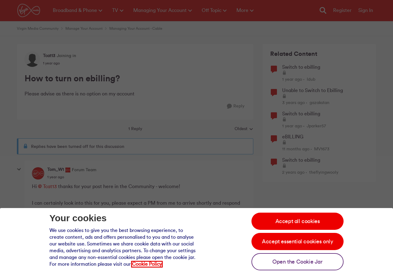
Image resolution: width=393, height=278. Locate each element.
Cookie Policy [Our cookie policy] (147, 264)
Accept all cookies (297, 221)
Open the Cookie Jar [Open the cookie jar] (297, 261)
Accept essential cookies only (297, 241)
